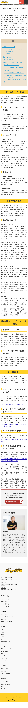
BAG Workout (4, 645)
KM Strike (3, 638)
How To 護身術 (5, 605)
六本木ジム (4, 582)
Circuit (3, 647)
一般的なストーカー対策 (8, 47)
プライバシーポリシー (14, 697)
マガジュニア (4, 659)
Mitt (2, 640)
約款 (2, 687)
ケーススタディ (6, 70)
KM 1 (2, 630)
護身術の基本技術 (8, 59)
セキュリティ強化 (8, 51)
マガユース (4, 661)
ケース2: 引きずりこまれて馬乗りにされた (15, 75)
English (3, 689)
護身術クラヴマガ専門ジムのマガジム (6, 4)
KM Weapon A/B (5, 642)
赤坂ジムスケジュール (6, 622)
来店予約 (3, 672)
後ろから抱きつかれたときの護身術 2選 (12, 404)
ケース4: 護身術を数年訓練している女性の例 (15, 81)
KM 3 (2, 635)
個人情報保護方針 (5, 685)
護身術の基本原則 (7, 57)
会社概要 (3, 679)
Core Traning (4, 652)
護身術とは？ (14, 4)
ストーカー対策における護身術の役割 (13, 67)
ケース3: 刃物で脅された (10, 77)
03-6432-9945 (3, 585)
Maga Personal (5, 656)
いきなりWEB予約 (5, 674)
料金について (4, 669)
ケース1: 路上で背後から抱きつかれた (14, 73)
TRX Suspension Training (8, 649)
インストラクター (5, 600)
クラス (3, 627)
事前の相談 (7, 53)
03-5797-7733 (3, 591)
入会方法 (3, 666)
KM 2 (2, 633)
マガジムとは (5, 597)
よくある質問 (4, 682)
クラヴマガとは (5, 607)
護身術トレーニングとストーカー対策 (12, 62)
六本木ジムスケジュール (7, 618)
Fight (2, 654)
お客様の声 (4, 602)
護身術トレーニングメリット (11, 65)
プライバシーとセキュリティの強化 (13, 49)
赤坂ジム (3, 588)
